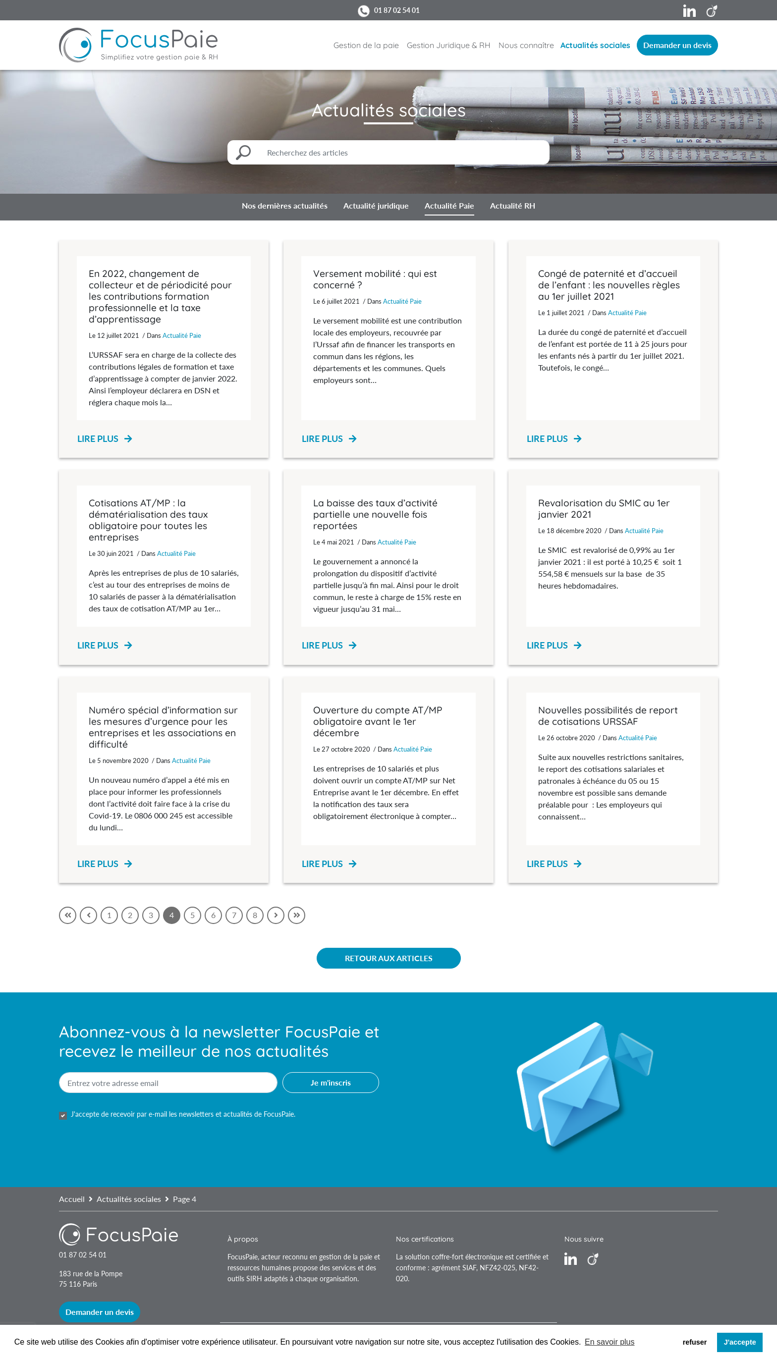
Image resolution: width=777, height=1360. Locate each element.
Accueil (72, 1198)
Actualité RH (512, 205)
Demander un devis (677, 45)
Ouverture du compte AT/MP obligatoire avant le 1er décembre (378, 721)
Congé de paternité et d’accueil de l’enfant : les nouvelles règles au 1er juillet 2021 (609, 285)
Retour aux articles (389, 958)
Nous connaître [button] (526, 45)
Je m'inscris (331, 1082)
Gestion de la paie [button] (366, 45)
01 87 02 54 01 (397, 10)
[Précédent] (88, 915)
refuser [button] (695, 1342)
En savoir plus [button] (610, 1342)
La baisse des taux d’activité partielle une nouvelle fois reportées (375, 514)
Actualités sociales (595, 45)
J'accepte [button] (740, 1342)
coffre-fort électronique (467, 1256)
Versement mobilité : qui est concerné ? (375, 279)
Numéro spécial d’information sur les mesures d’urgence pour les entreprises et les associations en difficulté (163, 727)
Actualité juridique (376, 205)
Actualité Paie (449, 205)
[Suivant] (275, 915)
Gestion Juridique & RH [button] (449, 45)
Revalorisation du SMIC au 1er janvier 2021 (604, 508)
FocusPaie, (244, 1256)
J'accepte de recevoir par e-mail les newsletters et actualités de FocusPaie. (183, 1114)
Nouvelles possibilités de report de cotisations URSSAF (608, 715)
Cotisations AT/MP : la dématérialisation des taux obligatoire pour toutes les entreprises (148, 520)
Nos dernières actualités (285, 205)
